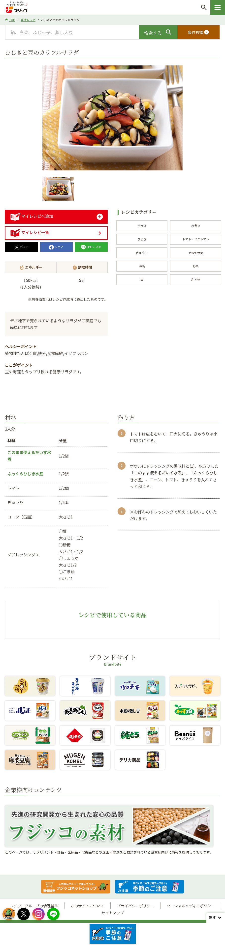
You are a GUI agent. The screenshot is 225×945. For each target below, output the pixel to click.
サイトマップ (112, 912)
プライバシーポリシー (135, 905)
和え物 (195, 279)
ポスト (21, 246)
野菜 (196, 266)
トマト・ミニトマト (195, 239)
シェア (56, 246)
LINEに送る (91, 246)
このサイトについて (87, 905)
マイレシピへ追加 (31, 216)
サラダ (141, 225)
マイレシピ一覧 (29, 232)
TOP (12, 20)
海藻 (142, 266)
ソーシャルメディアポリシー (191, 905)
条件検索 (198, 32)
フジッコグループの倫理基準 (34, 905)
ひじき (141, 239)
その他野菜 (195, 252)
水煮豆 (195, 225)
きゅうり (142, 252)
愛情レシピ (28, 20)
